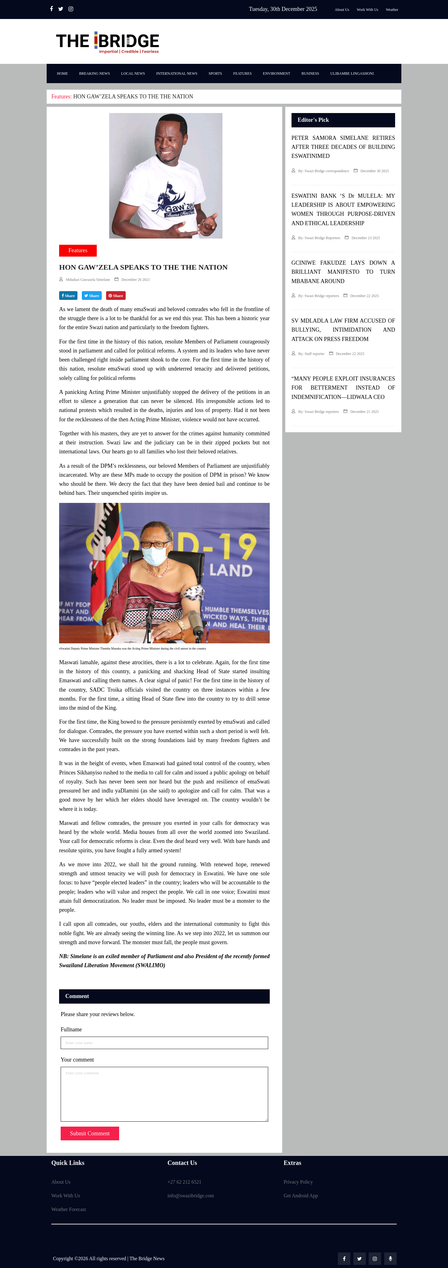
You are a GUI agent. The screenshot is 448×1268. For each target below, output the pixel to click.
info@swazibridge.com (190, 1195)
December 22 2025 (361, 296)
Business (310, 73)
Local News (133, 73)
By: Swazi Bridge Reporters (316, 238)
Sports (215, 73)
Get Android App (301, 1195)
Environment (276, 73)
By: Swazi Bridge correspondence (320, 171)
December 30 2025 (371, 171)
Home (62, 73)
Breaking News (94, 73)
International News (177, 73)
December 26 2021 (132, 279)
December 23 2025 (362, 238)
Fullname (71, 1029)
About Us (61, 1182)
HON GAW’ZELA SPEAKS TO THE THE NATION (133, 96)
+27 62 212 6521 (184, 1182)
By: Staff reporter (308, 354)
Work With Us (65, 1195)
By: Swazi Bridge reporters (315, 296)
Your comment (77, 1060)
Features (242, 73)
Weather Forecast (68, 1209)
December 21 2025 (361, 411)
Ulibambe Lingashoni (352, 73)
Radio (87, 9)
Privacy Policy (298, 1182)
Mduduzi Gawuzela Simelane (84, 279)
